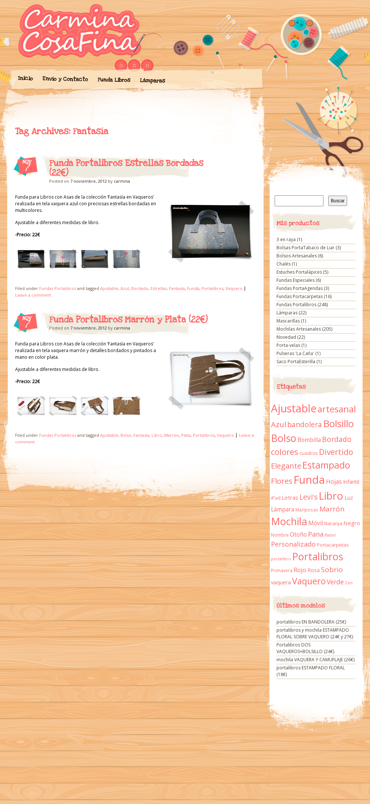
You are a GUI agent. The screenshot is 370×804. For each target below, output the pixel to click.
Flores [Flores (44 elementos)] (281, 481)
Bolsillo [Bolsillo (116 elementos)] (338, 423)
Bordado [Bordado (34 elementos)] (337, 439)
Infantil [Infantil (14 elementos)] (351, 481)
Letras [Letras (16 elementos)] (290, 497)
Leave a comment (33, 295)
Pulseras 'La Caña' (295, 353)
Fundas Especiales (295, 280)
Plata (186, 435)
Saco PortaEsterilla (295, 361)
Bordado (139, 288)
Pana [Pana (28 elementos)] (315, 534)
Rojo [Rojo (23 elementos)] (299, 569)
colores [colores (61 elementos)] (284, 451)
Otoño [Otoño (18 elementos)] (298, 534)
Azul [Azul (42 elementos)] (278, 424)
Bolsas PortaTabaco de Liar (305, 247)
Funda (193, 288)
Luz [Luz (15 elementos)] (348, 497)
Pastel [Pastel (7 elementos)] (330, 535)
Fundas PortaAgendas (299, 288)
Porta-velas (288, 345)
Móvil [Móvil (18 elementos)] (315, 523)
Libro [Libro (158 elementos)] (331, 496)
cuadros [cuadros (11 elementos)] (308, 453)
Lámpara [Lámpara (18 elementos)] (282, 509)
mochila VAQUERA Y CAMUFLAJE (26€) (315, 659)
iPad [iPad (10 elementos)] (276, 498)
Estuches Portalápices (299, 272)
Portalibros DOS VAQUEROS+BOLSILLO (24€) (305, 648)
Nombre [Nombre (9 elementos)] (280, 535)
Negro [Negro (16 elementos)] (351, 523)
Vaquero (233, 288)
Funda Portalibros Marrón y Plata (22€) (128, 319)
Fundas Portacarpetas (299, 296)
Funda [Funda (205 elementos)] (309, 479)
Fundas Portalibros (57, 288)
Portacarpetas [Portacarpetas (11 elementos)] (333, 544)
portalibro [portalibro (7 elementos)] (281, 558)
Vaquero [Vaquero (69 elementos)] (309, 581)
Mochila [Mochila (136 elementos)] (289, 521)
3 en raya (286, 239)
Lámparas (152, 80)
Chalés (283, 264)
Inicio (25, 78)
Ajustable (109, 288)
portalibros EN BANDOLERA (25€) (311, 622)
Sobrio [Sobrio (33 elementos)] (332, 569)
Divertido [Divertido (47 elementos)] (336, 452)
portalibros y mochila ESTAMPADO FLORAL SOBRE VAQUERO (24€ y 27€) (314, 633)
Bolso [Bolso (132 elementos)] (283, 438)
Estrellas (158, 288)
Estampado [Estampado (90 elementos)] (326, 465)
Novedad (286, 337)
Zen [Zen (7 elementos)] (349, 582)
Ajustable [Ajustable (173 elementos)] (293, 408)
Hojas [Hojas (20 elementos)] (334, 481)
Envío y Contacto (65, 79)
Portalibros (212, 288)
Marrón (171, 435)
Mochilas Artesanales (298, 329)
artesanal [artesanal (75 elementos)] (337, 409)
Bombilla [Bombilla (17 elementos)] (309, 440)
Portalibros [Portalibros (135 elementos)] (317, 556)
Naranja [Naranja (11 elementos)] (333, 523)
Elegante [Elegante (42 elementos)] (286, 465)
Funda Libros (113, 80)
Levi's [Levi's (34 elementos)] (308, 497)
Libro (157, 435)
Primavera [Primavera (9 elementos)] (281, 570)
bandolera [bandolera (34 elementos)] (304, 424)
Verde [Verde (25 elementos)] (335, 581)
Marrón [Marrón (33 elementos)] (331, 509)
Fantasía (177, 288)
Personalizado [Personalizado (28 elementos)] (293, 544)
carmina (122, 181)
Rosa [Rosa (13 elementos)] (314, 570)
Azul (124, 288)
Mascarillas (288, 321)
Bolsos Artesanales (296, 256)
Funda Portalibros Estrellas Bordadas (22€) (126, 168)
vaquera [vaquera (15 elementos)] (281, 582)
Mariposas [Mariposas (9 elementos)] (306, 510)
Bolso (125, 435)
